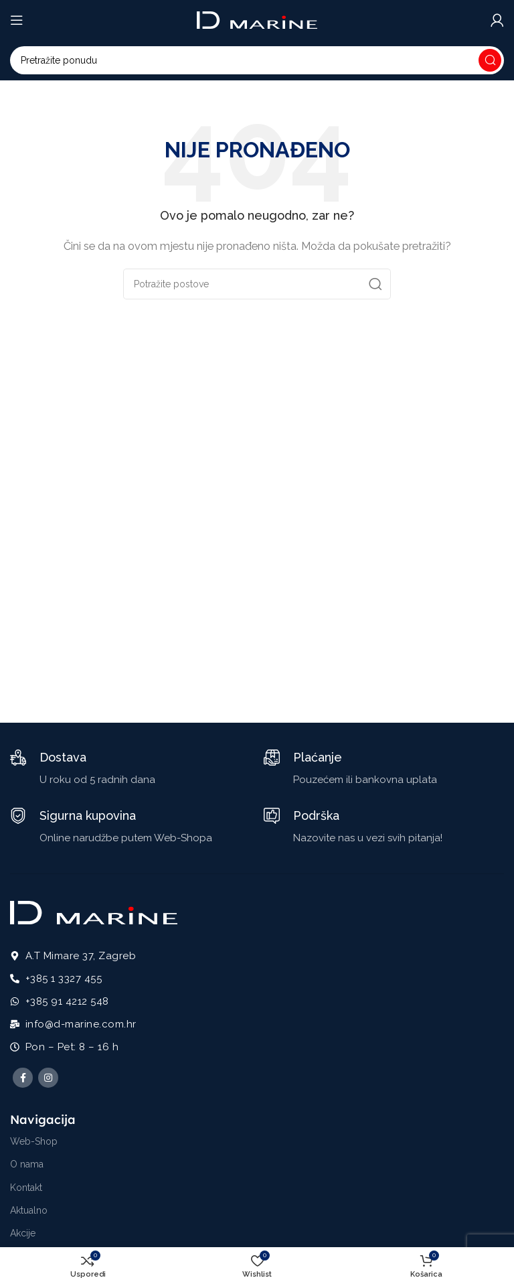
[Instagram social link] (48, 1078)
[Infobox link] (82, 769)
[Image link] (93, 912)
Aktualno (29, 1210)
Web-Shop (34, 1141)
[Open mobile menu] (16, 20)
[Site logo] (257, 19)
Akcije (22, 1233)
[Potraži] (257, 60)
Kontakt (26, 1187)
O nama (27, 1164)
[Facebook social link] (23, 1078)
